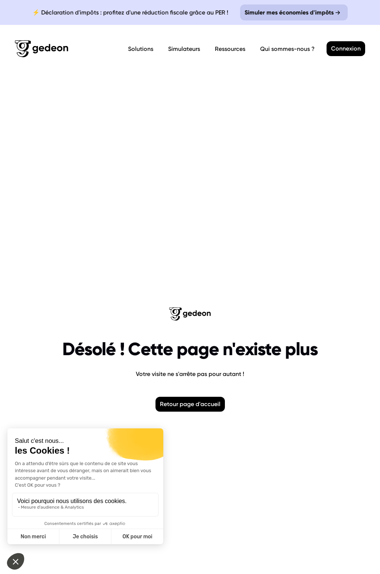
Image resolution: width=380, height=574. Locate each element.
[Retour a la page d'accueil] (70, 48)
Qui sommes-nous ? (287, 48)
